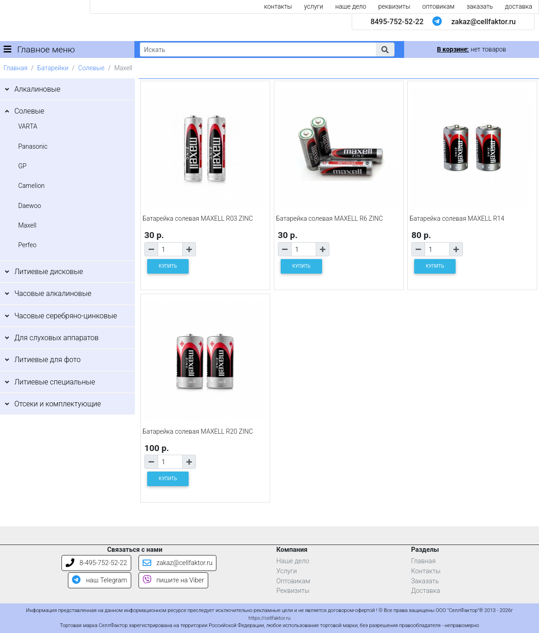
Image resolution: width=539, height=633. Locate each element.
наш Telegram (99, 580)
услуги (313, 6)
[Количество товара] (170, 249)
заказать (480, 6)
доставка (518, 6)
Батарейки (52, 68)
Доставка (425, 591)
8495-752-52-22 (396, 21)
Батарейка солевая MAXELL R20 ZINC (198, 431)
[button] (385, 49)
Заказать (425, 581)
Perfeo (27, 245)
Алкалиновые (37, 89)
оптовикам (438, 6)
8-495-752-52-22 (96, 563)
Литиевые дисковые (48, 271)
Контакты (426, 571)
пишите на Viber (173, 580)
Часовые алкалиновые (52, 293)
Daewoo (29, 205)
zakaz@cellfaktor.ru (483, 21)
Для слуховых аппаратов (56, 337)
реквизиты (394, 6)
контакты (278, 6)
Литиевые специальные (54, 382)
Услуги (287, 571)
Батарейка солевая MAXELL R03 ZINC (198, 218)
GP (22, 166)
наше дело (350, 6)
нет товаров (471, 49)
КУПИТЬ (168, 266)
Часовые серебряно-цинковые (65, 315)
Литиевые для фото (47, 359)
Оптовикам (293, 581)
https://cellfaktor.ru (269, 618)
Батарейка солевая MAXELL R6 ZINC (329, 218)
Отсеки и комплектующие (57, 404)
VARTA (27, 126)
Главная (15, 68)
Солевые (91, 68)
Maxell (27, 225)
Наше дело (293, 561)
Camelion (31, 185)
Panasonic (32, 146)
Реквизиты (293, 591)
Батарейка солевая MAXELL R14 (457, 218)
